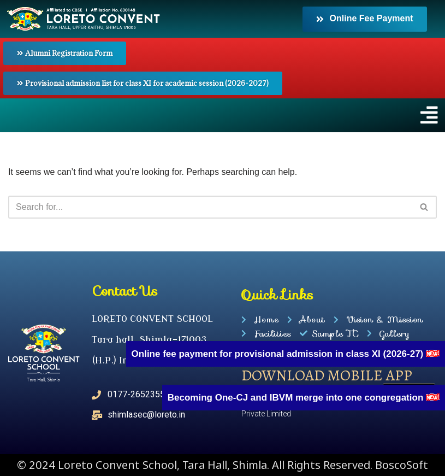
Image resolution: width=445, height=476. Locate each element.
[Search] (210, 207)
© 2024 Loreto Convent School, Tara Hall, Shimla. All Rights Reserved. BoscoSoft (222, 464)
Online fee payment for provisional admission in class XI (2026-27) (279, 354)
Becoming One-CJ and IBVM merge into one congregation (297, 397)
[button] (222, 115)
